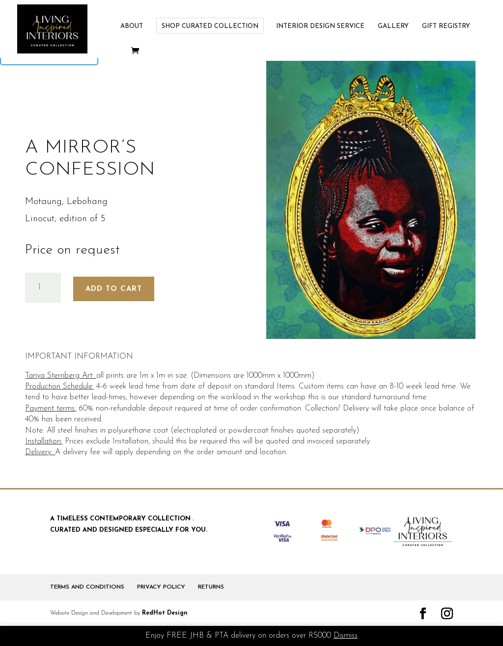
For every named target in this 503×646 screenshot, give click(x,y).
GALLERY (393, 26)
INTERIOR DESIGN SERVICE (320, 26)
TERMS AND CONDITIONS (87, 587)
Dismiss (346, 636)
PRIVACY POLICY (161, 587)
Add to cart (113, 289)
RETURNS (211, 587)
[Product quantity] (43, 288)
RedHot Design (165, 613)
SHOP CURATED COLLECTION (210, 26)
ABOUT (131, 26)
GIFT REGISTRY (446, 26)
